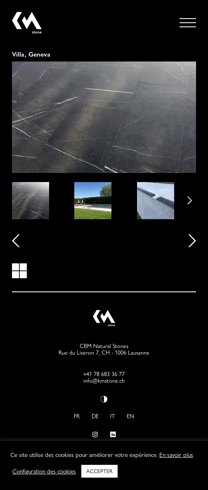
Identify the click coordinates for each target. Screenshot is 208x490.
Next (183, 200)
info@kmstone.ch (104, 380)
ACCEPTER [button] (99, 471)
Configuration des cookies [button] (44, 471)
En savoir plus (176, 455)
